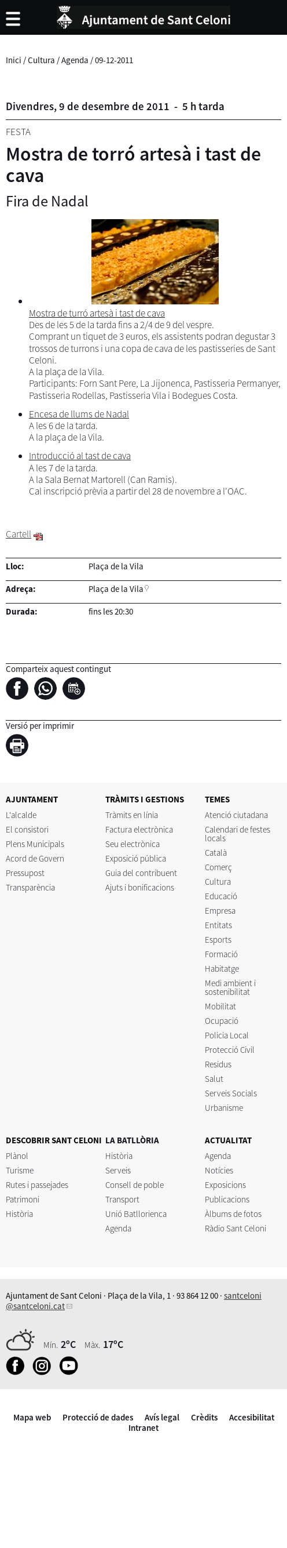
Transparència (30, 887)
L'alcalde (21, 814)
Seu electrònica (132, 843)
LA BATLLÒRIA (132, 1140)
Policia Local (227, 1035)
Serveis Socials (231, 1093)
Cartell (18, 534)
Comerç (218, 867)
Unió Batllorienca (136, 1213)
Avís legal (162, 1417)
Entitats (218, 925)
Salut (214, 1078)
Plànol (17, 1155)
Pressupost (25, 872)
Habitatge (222, 968)
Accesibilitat (251, 1417)
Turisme (20, 1170)
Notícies (219, 1170)
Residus (218, 1064)
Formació (221, 954)
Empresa (220, 910)
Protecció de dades (97, 1417)
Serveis (118, 1170)
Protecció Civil (230, 1049)
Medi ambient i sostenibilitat (230, 987)
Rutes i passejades (37, 1184)
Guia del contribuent (141, 872)
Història (19, 1213)
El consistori (27, 829)
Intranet (143, 1427)
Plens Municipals (35, 843)
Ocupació (221, 1020)
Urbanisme (224, 1107)
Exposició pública (135, 858)
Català (216, 852)
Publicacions (227, 1199)
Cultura (41, 60)
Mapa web (32, 1417)
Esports (218, 939)
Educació (221, 896)
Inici (13, 60)
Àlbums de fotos (233, 1213)
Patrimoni (22, 1199)
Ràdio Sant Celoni (235, 1228)
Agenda (75, 60)
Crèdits (204, 1417)
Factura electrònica (139, 829)
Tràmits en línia (131, 814)
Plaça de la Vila (116, 588)
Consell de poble (134, 1184)
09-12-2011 (114, 60)
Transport (122, 1199)
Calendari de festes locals (237, 834)
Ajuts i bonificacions (139, 887)
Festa (18, 131)
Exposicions (225, 1184)
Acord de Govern (35, 858)
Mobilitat (220, 1006)
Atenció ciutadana (236, 814)
